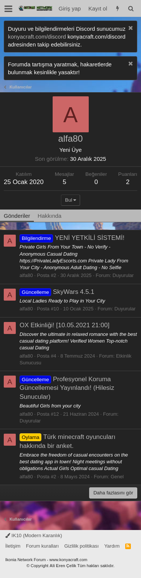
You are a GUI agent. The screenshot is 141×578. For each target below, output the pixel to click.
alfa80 (26, 275)
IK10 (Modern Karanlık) (33, 535)
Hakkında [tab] (49, 216)
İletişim (12, 546)
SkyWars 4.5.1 (57, 291)
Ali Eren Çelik (63, 565)
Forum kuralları (42, 546)
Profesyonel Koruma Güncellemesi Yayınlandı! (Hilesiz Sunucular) (67, 388)
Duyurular (122, 275)
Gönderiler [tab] (17, 216)
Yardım (112, 546)
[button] (8, 8)
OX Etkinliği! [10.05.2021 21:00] (64, 325)
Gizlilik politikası (81, 546)
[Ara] (130, 8)
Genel (117, 476)
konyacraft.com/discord (37, 36)
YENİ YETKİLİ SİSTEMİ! (72, 237)
